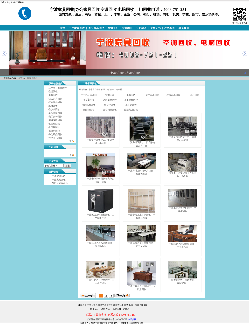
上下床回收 (54, 127)
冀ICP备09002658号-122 (132, 323)
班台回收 (53, 106)
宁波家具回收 (59, 180)
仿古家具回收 (55, 98)
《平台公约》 (113, 323)
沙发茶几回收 (55, 138)
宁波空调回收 (59, 176)
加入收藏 (5, 2)
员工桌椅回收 (55, 116)
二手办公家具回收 (57, 88)
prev (4, 53)
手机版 (21, 2)
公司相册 (127, 28)
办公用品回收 (55, 134)
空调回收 (53, 91)
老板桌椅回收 (55, 113)
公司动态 (141, 28)
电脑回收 (53, 95)
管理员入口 (85, 323)
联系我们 (184, 28)
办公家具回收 (96, 28)
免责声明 (102, 323)
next (244, 53)
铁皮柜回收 (54, 124)
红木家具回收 (55, 102)
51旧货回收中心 (60, 183)
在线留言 (169, 28)
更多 (71, 141)
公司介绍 (113, 28)
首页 (62, 28)
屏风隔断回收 (55, 120)
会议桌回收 (54, 109)
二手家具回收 (77, 28)
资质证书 (155, 28)
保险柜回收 (54, 131)
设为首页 (14, 2)
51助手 (94, 323)
